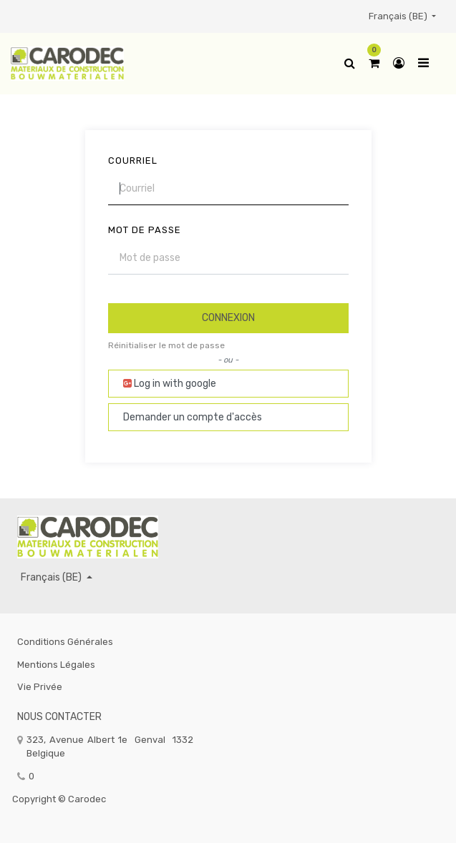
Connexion (228, 318)
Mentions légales (56, 664)
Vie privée (39, 686)
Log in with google (169, 384)
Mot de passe (144, 230)
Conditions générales (65, 641)
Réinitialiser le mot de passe (166, 345)
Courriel (132, 160)
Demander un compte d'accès (192, 417)
